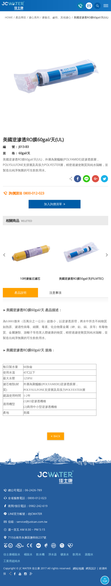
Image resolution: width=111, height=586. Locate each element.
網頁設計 (91, 568)
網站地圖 (78, 568)
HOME (9, 17)
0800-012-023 (33, 193)
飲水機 (40, 554)
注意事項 (55, 293)
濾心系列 (34, 17)
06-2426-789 (33, 490)
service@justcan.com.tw (31, 521)
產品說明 (20, 293)
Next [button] (105, 255)
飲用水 (77, 554)
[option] (55, 77)
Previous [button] (5, 255)
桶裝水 (28, 554)
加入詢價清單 (54, 204)
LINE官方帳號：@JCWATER (25, 514)
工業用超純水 (11, 561)
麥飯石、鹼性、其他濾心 (56, 17)
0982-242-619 (38, 506)
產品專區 (21, 17)
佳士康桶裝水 (11, 554)
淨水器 (52, 554)
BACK (55, 436)
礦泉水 (64, 554)
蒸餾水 (89, 554)
